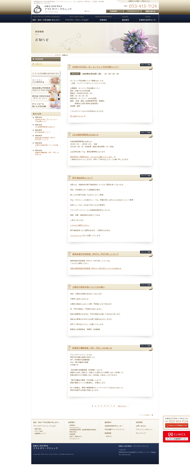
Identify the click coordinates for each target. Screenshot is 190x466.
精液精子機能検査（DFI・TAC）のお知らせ (92, 348)
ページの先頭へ (145, 415)
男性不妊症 (73, 432)
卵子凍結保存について (82, 178)
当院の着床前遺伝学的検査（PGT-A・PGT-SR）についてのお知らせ (95, 268)
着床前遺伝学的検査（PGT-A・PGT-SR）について (95, 254)
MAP (154, 452)
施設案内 (108, 422)
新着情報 (58, 55)
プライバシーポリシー (144, 429)
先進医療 (72, 434)
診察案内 (71, 422)
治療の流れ (37, 429)
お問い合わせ (141, 426)
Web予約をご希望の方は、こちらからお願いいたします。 (91, 157)
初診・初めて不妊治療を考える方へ (46, 422)
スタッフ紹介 (38, 431)
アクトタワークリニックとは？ (44, 426)
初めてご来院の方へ (76, 436)
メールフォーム (76, 235)
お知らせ (38, 64)
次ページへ (122, 406)
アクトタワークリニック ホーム (42, 55)
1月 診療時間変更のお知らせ (85, 135)
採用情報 (139, 422)
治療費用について (40, 433)
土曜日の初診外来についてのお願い (88, 287)
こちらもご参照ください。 (80, 225)
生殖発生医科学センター (114, 426)
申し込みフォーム (76, 116)
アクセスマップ (74, 438)
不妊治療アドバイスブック (115, 429)
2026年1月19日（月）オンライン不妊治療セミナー (95, 67)
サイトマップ (141, 433)
